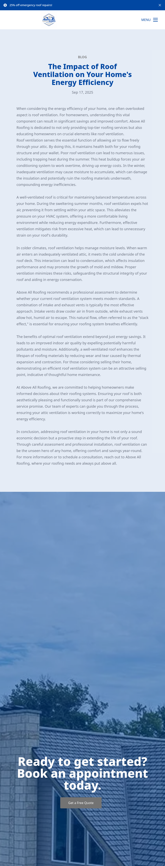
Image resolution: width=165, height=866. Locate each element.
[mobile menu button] (155, 20)
